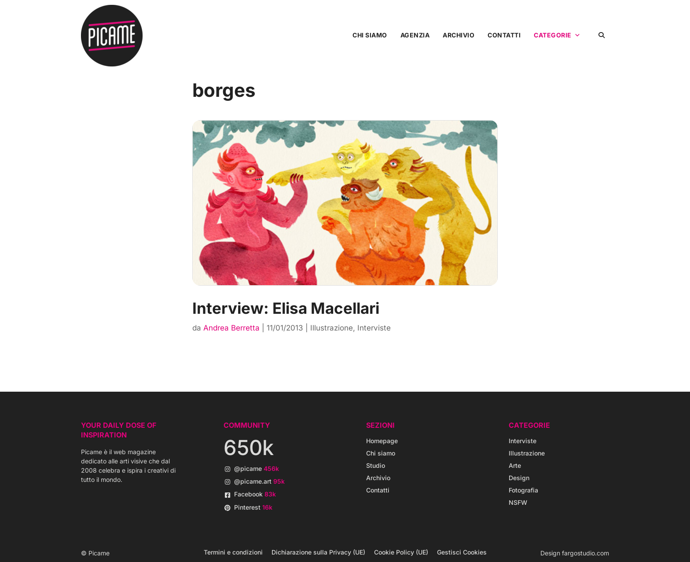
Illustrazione (331, 327)
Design (519, 477)
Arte (515, 465)
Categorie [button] (557, 35)
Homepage (382, 440)
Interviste (374, 327)
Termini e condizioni (233, 552)
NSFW (518, 502)
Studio (375, 465)
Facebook (255, 494)
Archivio (458, 35)
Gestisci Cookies (462, 552)
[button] (601, 35)
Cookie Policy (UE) (401, 552)
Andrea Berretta (231, 327)
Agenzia (415, 35)
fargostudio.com (585, 553)
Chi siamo (369, 35)
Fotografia (523, 490)
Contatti (504, 35)
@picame (256, 468)
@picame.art (259, 481)
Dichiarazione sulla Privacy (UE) (318, 552)
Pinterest (253, 507)
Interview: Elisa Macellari (285, 308)
